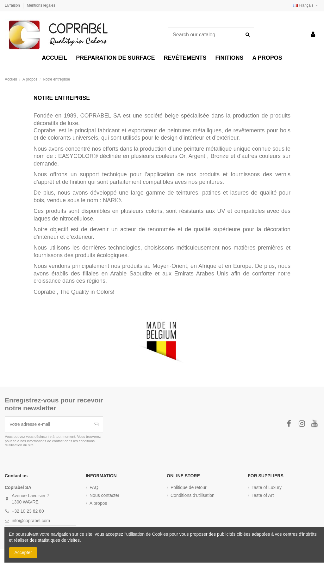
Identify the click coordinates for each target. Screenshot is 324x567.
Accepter (23, 552)
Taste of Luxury (267, 487)
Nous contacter (104, 495)
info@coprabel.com (31, 520)
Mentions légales (41, 5)
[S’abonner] (96, 424)
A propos (98, 503)
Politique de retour (189, 487)
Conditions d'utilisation (193, 495)
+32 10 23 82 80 (28, 511)
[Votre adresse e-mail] (47, 424)
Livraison (13, 5)
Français (306, 5)
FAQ (94, 487)
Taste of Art (263, 495)
